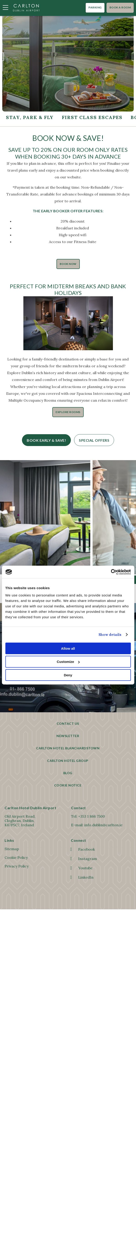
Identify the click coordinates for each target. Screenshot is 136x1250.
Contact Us (68, 723)
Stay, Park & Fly (30, 117)
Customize (68, 662)
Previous (2, 59)
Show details (110, 634)
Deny (68, 675)
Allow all (68, 648)
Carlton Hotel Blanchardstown (67, 748)
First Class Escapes (92, 117)
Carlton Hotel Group (67, 761)
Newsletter (67, 736)
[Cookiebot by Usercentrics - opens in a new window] (111, 572)
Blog (67, 773)
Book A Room (120, 7)
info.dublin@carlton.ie (103, 825)
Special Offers (94, 440)
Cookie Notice (68, 785)
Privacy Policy (17, 866)
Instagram (84, 858)
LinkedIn (82, 877)
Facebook (83, 849)
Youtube (82, 868)
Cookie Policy (16, 857)
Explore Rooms (68, 412)
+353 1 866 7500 (91, 816)
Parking (95, 7)
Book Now (68, 264)
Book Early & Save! (46, 440)
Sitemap (12, 849)
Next (133, 59)
